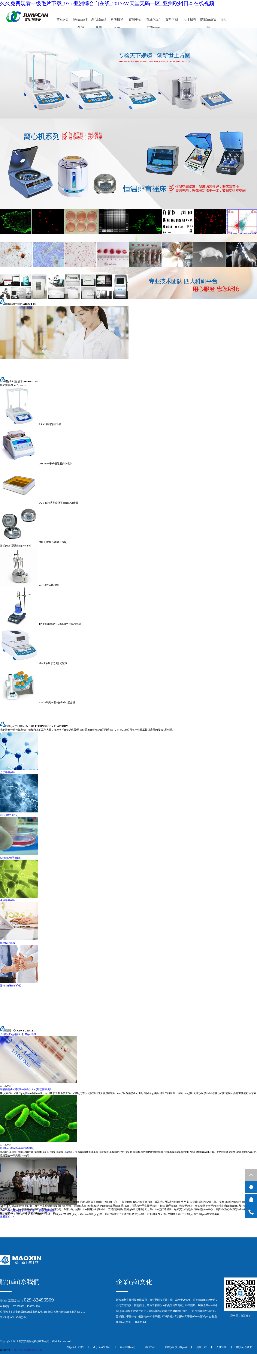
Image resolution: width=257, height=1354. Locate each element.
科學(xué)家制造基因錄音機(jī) (17, 1148)
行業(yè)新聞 (29, 1034)
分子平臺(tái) (7, 772)
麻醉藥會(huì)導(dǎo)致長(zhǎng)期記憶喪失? (25, 1089)
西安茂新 (37, 1350)
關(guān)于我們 (80, 24)
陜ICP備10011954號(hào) (13, 1317)
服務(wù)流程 (7, 942)
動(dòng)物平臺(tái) (10, 857)
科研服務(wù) (117, 24)
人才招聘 (189, 19)
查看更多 (140, 1322)
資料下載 (171, 19)
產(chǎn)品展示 (98, 24)
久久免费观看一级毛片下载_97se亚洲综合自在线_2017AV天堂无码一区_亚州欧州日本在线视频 (107, 3)
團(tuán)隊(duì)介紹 (10, 985)
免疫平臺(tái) (7, 900)
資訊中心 (135, 19)
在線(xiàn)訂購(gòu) (153, 24)
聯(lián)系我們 (208, 24)
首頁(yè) (62, 19)
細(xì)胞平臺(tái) (9, 815)
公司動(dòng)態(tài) (10, 1034)
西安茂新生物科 (22, 1350)
